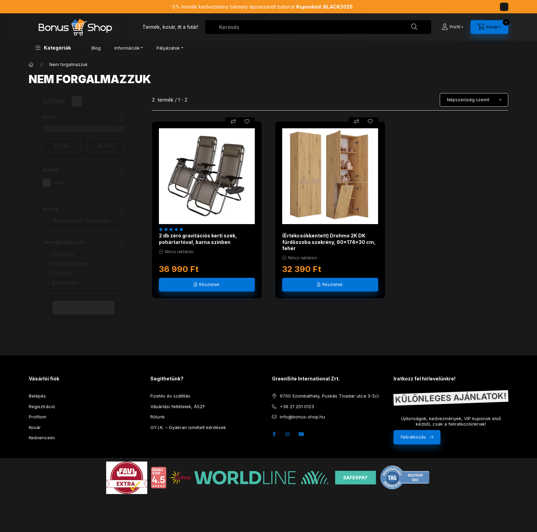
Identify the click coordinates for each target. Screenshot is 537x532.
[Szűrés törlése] (77, 101)
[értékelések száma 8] (173, 229)
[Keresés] (414, 27)
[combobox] (318, 27)
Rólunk (157, 416)
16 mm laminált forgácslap (80, 220)
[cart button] (489, 27)
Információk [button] (127, 48)
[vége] (106, 145)
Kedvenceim (42, 437)
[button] (53, 48)
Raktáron (62, 273)
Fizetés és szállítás (170, 396)
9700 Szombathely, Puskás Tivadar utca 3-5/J (329, 396)
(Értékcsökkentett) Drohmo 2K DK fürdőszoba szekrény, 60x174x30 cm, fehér (329, 242)
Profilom (37, 416)
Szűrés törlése (80, 307)
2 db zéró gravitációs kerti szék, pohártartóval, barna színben (198, 239)
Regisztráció (42, 406)
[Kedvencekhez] (247, 121)
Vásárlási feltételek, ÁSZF (177, 406)
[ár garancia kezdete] (61, 145)
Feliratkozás (413, 437)
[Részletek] (207, 284)
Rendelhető (65, 283)
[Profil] (453, 27)
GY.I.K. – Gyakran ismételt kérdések (188, 427)
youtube (301, 434)
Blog (96, 48)
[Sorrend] (474, 100)
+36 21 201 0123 (297, 406)
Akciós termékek (71, 264)
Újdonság (63, 254)
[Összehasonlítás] (233, 121)
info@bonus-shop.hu (302, 416)
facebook (274, 434)
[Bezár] (504, 7)
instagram (288, 434)
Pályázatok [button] (168, 48)
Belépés (37, 396)
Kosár (35, 427)
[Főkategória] (31, 65)
